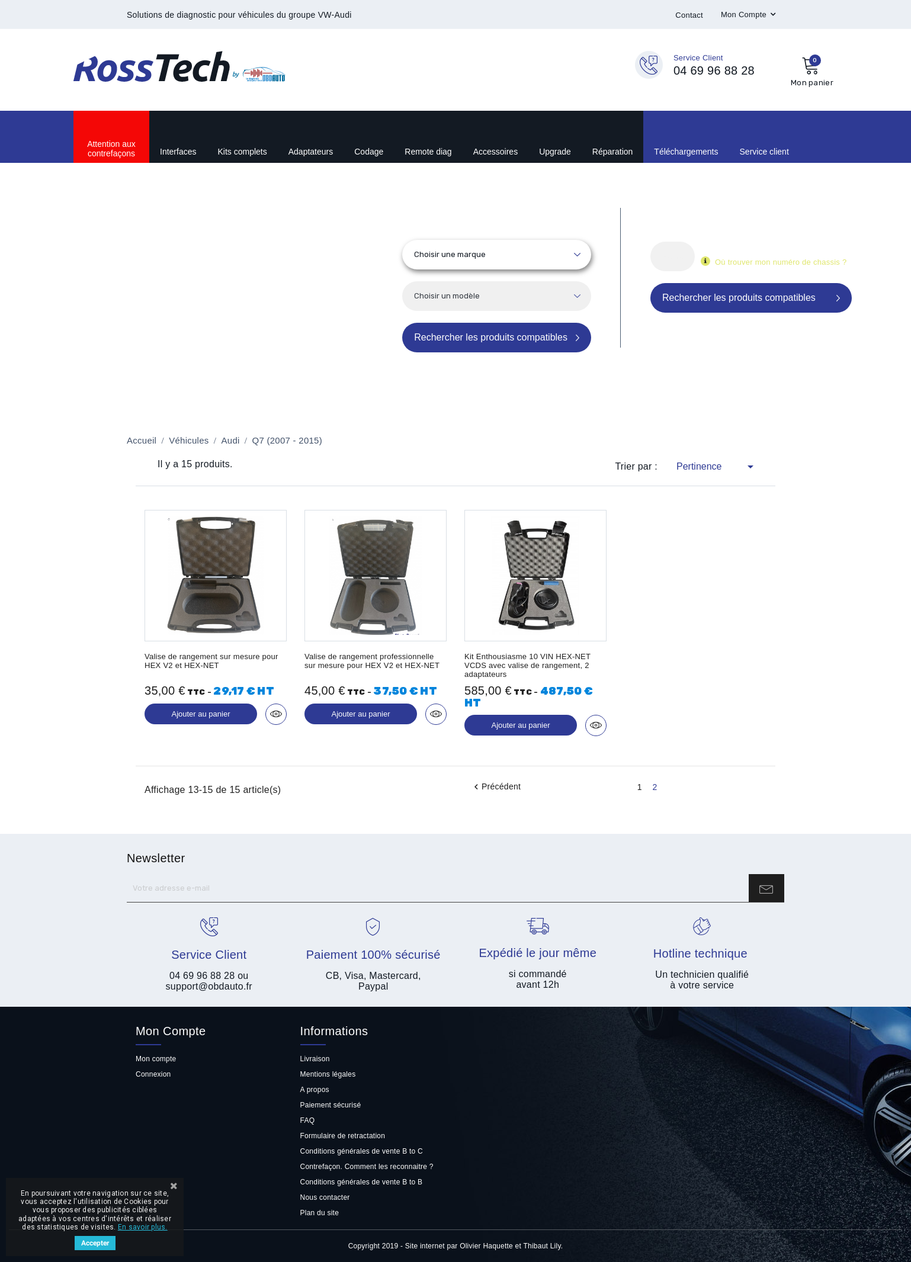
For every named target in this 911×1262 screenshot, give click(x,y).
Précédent (496, 787)
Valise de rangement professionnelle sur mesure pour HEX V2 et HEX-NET (372, 661)
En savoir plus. (143, 1227)
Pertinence (717, 467)
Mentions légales (328, 1074)
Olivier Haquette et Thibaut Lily (510, 1246)
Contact (689, 15)
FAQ (307, 1120)
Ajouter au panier (200, 713)
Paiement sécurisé (330, 1105)
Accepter (95, 1243)
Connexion (153, 1074)
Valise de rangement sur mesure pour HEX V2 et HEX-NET (211, 661)
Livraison (315, 1059)
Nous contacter (325, 1197)
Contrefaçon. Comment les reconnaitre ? (367, 1167)
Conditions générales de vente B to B (361, 1182)
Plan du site (319, 1213)
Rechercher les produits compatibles (490, 337)
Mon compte (156, 1059)
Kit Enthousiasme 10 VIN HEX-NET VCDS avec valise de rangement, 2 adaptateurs (527, 665)
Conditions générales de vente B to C (361, 1151)
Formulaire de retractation (343, 1136)
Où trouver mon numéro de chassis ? (781, 262)
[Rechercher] (672, 256)
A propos (314, 1090)
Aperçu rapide (276, 714)
